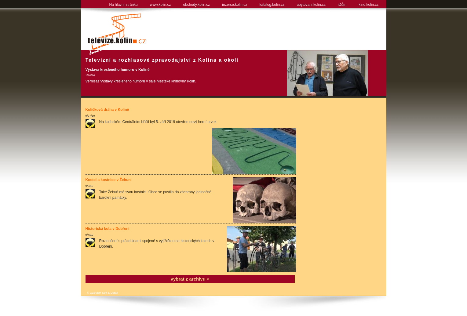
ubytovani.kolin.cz (311, 4)
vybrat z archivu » (190, 278)
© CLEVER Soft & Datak (102, 292)
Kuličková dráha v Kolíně (107, 109)
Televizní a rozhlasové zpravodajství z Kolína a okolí (162, 60)
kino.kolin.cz (368, 4)
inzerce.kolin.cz (234, 4)
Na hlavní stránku (123, 4)
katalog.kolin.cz (271, 4)
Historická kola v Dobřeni (108, 229)
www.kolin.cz (160, 4)
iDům (342, 4)
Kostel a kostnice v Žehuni (109, 180)
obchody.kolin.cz (196, 4)
